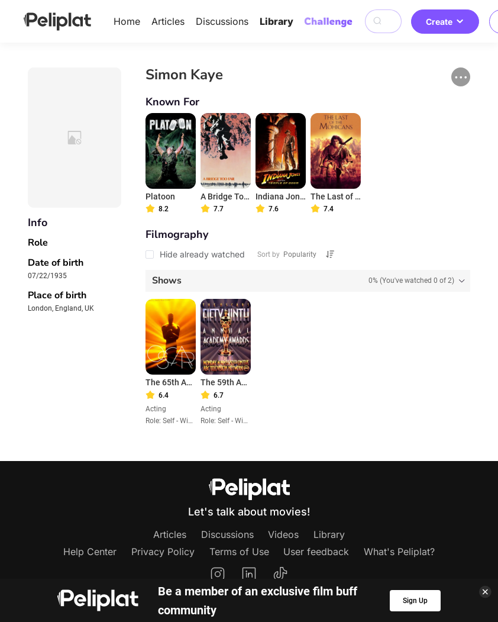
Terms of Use (239, 551)
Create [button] (445, 22)
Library (276, 21)
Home (127, 21)
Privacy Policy (163, 551)
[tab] (307, 281)
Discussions (222, 21)
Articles (168, 21)
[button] (460, 76)
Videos (283, 534)
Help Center (90, 551)
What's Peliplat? (399, 551)
